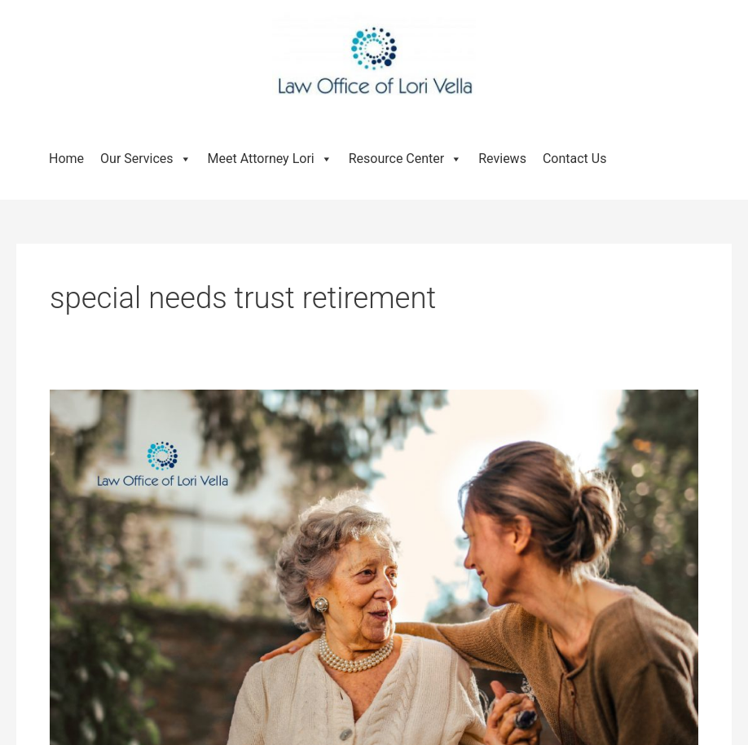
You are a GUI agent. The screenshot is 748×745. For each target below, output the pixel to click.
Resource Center (406, 158)
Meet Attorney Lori (270, 158)
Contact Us (575, 158)
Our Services (145, 158)
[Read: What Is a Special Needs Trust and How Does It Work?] (374, 604)
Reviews (502, 158)
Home (66, 158)
